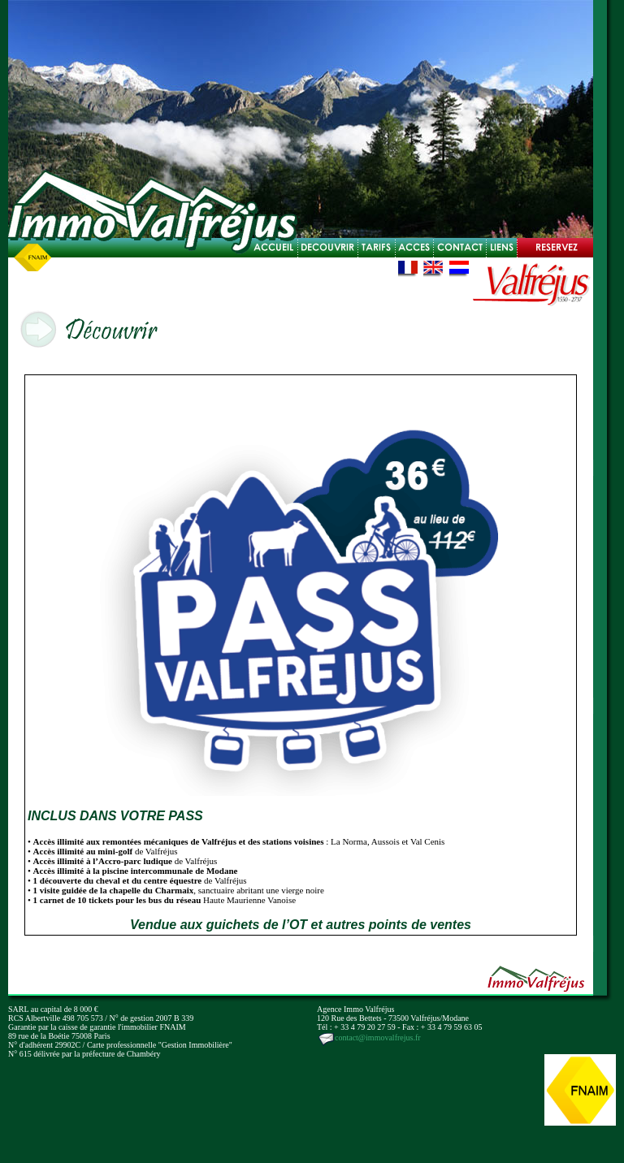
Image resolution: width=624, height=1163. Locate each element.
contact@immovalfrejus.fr (369, 1037)
